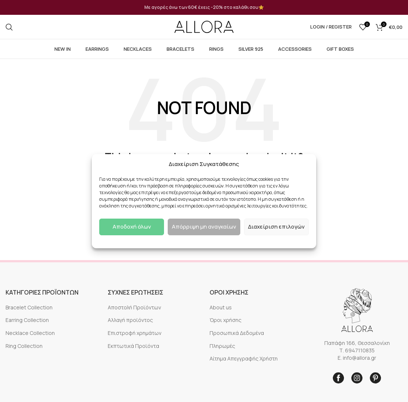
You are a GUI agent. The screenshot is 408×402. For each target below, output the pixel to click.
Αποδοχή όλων (132, 226)
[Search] (9, 27)
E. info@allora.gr (357, 357)
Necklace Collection (30, 332)
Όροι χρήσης (225, 319)
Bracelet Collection (29, 307)
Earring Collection (27, 319)
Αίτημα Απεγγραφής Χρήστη (244, 358)
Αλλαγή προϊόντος (130, 319)
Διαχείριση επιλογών (276, 226)
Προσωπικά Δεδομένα (237, 332)
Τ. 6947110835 (357, 350)
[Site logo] (204, 27)
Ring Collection (24, 345)
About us (221, 307)
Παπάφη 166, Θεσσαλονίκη (357, 342)
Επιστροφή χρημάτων (134, 332)
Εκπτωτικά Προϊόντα (133, 345)
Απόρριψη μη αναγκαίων (204, 226)
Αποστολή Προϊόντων (134, 307)
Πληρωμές (222, 345)
